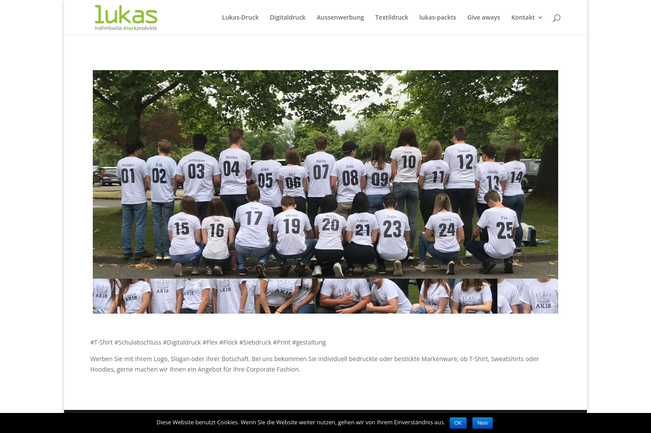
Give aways (484, 17)
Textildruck (391, 17)
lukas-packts (437, 17)
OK (458, 423)
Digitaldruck (287, 17)
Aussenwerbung (340, 17)
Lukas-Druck (240, 17)
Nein (482, 423)
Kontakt (523, 17)
